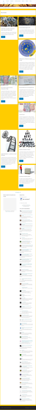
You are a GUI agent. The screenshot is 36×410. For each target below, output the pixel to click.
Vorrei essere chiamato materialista (26, 378)
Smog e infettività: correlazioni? (25, 315)
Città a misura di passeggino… (25, 283)
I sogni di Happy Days (24, 323)
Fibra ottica (23, 294)
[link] (13, 3)
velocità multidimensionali (25, 336)
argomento (23, 350)
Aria (22, 358)
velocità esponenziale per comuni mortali (26, 390)
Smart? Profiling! (24, 290)
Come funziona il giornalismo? (25, 269)
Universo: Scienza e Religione (25, 374)
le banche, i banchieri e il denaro (25, 149)
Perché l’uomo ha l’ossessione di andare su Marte (27, 245)
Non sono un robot (24, 203)
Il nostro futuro (22, 114)
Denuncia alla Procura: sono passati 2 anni (26, 87)
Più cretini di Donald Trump (25, 311)
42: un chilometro (24, 302)
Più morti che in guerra (24, 394)
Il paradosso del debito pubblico (24, 176)
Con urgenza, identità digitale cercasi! (26, 241)
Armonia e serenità (24, 354)
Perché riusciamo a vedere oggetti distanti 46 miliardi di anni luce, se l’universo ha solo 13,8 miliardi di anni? (27, 265)
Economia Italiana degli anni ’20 (24, 27)
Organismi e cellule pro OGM (25, 382)
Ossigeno (23, 332)
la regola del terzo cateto (24, 287)
